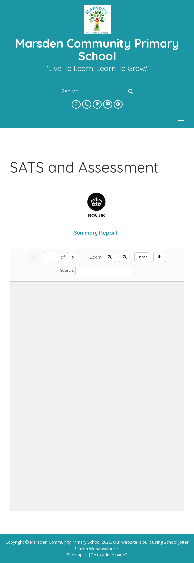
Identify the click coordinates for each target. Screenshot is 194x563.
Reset (142, 256)
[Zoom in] (110, 257)
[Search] (131, 91)
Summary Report (97, 232)
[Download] (159, 257)
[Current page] (51, 257)
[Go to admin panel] (108, 555)
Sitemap (75, 555)
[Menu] (181, 120)
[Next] (72, 257)
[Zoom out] (125, 257)
